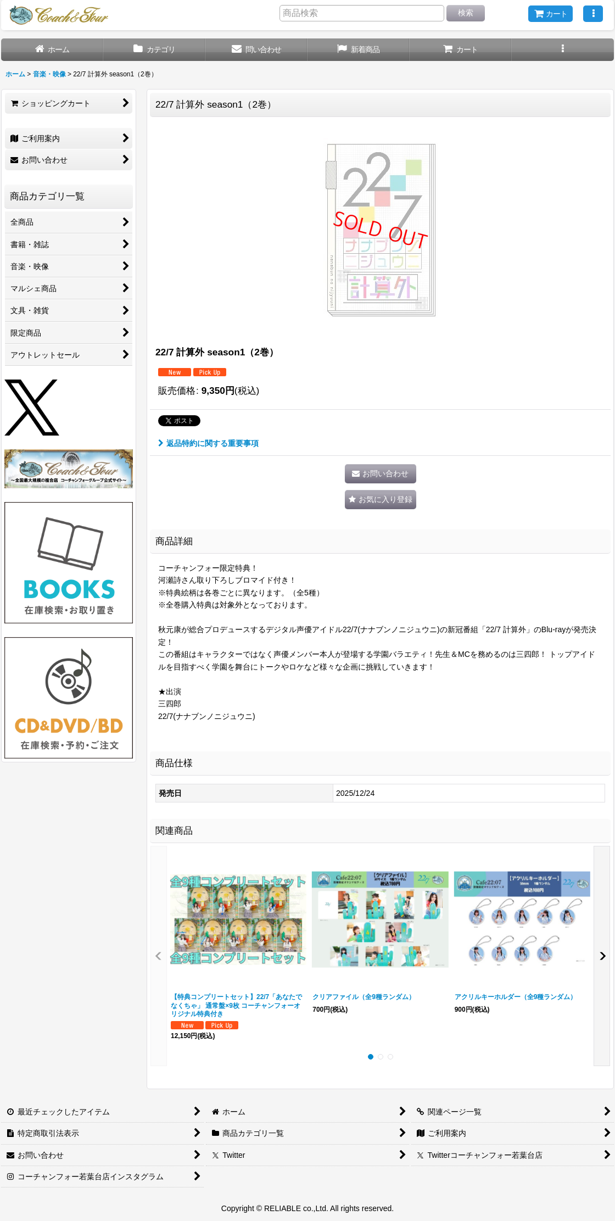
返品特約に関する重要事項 (208, 443)
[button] (593, 13)
